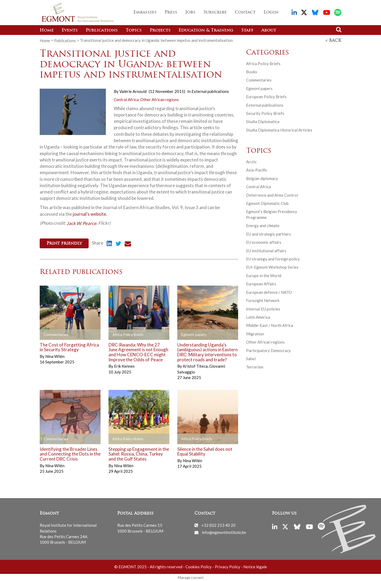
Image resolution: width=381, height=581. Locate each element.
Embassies (145, 12)
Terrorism (254, 366)
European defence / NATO (269, 292)
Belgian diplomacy (262, 178)
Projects (160, 30)
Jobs (190, 12)
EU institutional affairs (266, 250)
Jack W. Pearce (81, 223)
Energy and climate (262, 225)
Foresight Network (262, 300)
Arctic (251, 161)
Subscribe (215, 12)
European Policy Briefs (266, 96)
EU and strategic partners (268, 233)
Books (251, 71)
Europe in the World (263, 275)
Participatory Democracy (268, 350)
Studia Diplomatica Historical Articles (279, 129)
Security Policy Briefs (265, 113)
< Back (333, 40)
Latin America (258, 316)
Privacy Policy (227, 566)
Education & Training (206, 30)
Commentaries (258, 79)
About (268, 30)
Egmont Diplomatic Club (267, 203)
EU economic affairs (263, 242)
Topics (134, 30)
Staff (247, 30)
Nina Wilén (55, 355)
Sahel (251, 358)
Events (70, 30)
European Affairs (261, 283)
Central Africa (126, 99)
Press (171, 12)
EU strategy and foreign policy (273, 258)
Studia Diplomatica (262, 121)
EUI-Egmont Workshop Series (272, 266)
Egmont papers (259, 88)
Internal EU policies (263, 308)
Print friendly (64, 243)
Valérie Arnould (133, 91)
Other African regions (159, 99)
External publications (210, 91)
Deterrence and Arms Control (272, 194)
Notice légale (255, 566)
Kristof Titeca (195, 365)
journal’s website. (89, 213)
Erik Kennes (124, 365)
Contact (245, 12)
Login (271, 12)
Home (47, 30)
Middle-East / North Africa (269, 325)
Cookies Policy (198, 566)
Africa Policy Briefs (263, 63)
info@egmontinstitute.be (224, 531)
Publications (102, 30)
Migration (255, 333)
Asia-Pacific (256, 169)
